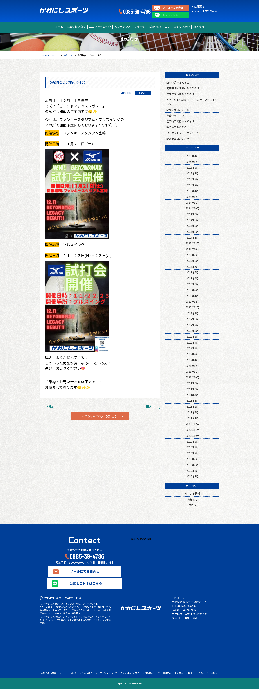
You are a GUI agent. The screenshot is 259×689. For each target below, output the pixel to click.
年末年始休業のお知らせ (180, 94)
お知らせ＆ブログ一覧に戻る (99, 416)
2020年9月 (192, 441)
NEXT (149, 406)
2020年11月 (192, 430)
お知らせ (192, 499)
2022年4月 (192, 342)
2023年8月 (192, 260)
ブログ (192, 505)
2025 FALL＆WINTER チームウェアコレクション (191, 102)
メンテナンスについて (106, 673)
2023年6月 (192, 272)
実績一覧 (141, 26)
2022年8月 (192, 319)
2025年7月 (192, 179)
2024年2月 (192, 232)
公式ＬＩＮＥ (170, 14)
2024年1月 (192, 237)
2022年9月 (192, 313)
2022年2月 (192, 354)
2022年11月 (192, 307)
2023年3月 (192, 284)
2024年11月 (192, 202)
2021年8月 (192, 389)
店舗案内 (199, 6)
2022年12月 (192, 301)
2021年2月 (192, 412)
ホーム (49, 26)
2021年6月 (192, 400)
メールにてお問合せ (84, 571)
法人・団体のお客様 (130, 673)
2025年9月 (192, 167)
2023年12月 (192, 243)
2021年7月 (192, 395)
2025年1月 (192, 191)
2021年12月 (192, 365)
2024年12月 (192, 196)
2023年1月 (192, 296)
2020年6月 (192, 459)
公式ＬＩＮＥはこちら (84, 583)
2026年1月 (192, 156)
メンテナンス (120, 26)
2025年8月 (192, 173)
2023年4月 (192, 278)
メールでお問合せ (173, 7)
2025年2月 (192, 185)
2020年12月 (192, 424)
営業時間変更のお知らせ (180, 121)
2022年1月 (192, 360)
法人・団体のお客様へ (206, 11)
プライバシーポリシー (208, 673)
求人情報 (209, 26)
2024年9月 (192, 214)
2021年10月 (192, 377)
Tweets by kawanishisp (140, 538)
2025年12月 (192, 161)
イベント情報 (192, 493)
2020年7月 (192, 453)
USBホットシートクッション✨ (184, 133)
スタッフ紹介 (188, 26)
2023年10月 (192, 249)
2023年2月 (192, 290)
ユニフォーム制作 (95, 26)
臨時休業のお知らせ (177, 82)
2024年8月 (192, 220)
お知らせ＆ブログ (163, 26)
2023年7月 (192, 266)
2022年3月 (192, 348)
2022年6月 (192, 331)
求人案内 (178, 673)
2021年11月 (192, 371)
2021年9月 (192, 383)
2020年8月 (192, 447)
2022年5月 (192, 336)
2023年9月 (192, 255)
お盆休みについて (176, 115)
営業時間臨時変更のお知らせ (182, 88)
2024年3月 (192, 226)
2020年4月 (192, 470)
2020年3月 (192, 476)
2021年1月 (192, 418)
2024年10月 (192, 208)
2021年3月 (192, 406)
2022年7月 (192, 325)
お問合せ (190, 673)
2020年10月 (192, 435)
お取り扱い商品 (69, 26)
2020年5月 (192, 465)
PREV (50, 406)
